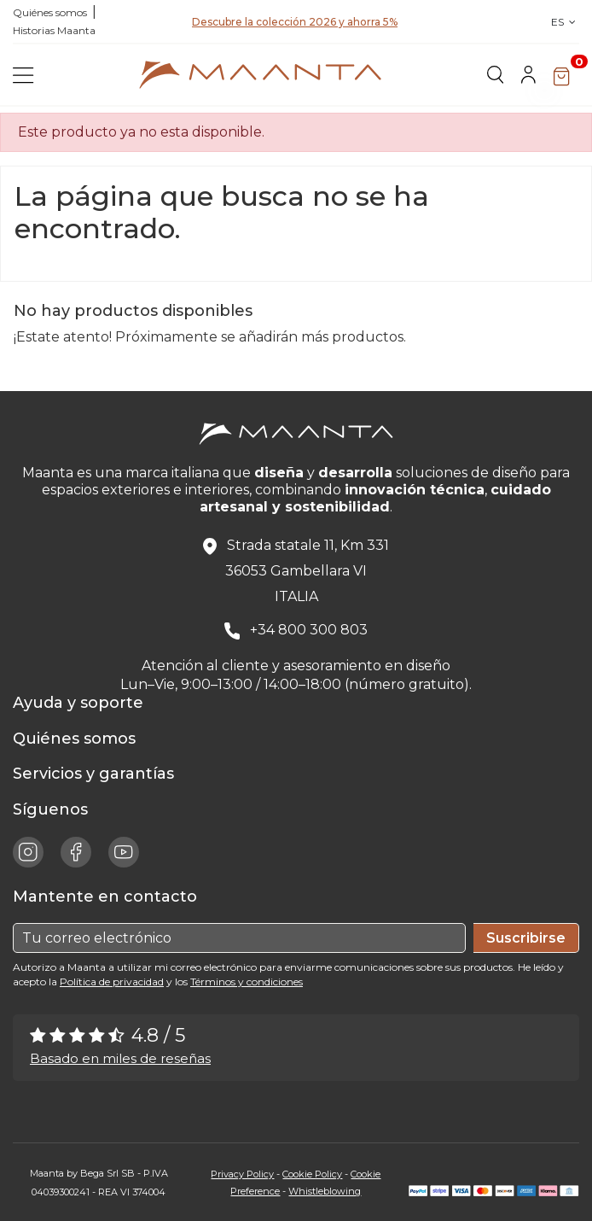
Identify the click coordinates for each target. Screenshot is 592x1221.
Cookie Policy (312, 1174)
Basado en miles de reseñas (120, 1058)
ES (565, 21)
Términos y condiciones (246, 981)
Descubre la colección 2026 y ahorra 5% (295, 26)
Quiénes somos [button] (78, 738)
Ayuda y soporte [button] (82, 702)
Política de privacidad (112, 981)
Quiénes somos (50, 12)
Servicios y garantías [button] (98, 773)
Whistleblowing (324, 1191)
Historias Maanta (54, 30)
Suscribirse (526, 938)
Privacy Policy (242, 1174)
